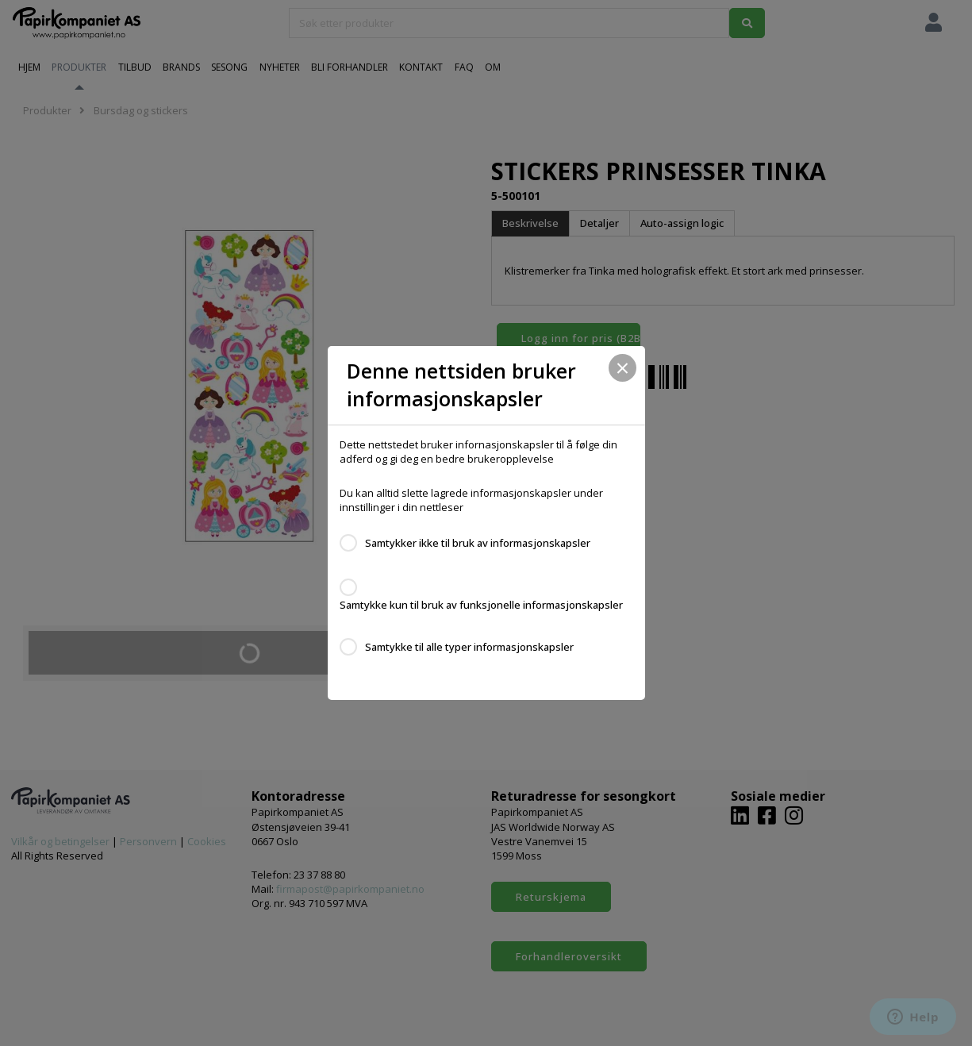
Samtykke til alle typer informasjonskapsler (469, 647)
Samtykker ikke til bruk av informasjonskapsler (477, 543)
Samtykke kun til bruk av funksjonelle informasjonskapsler (481, 605)
